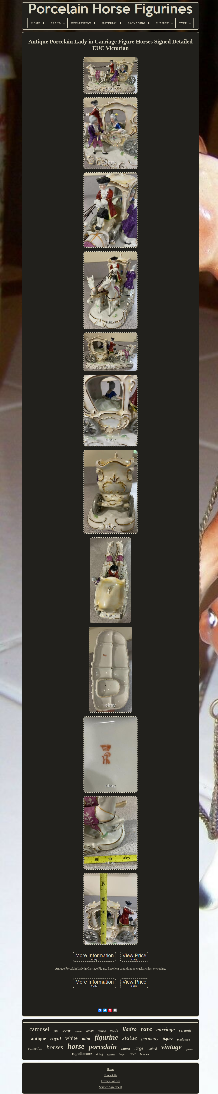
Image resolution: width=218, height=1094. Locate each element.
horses (54, 1047)
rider (133, 1054)
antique (38, 1038)
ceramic (185, 1030)
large (138, 1048)
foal (55, 1030)
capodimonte (82, 1054)
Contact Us (110, 1075)
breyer (122, 1054)
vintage (171, 1047)
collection (35, 1048)
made (114, 1030)
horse (76, 1046)
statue (129, 1037)
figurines (111, 1055)
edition (125, 1049)
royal (55, 1038)
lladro (129, 1029)
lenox (90, 1030)
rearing (102, 1030)
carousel (39, 1029)
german (189, 1049)
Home (110, 1069)
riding (99, 1054)
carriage (165, 1029)
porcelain (103, 1047)
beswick (144, 1054)
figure (168, 1039)
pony (67, 1030)
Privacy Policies (110, 1081)
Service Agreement (110, 1087)
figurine (106, 1037)
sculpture (183, 1039)
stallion (78, 1031)
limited (152, 1049)
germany (149, 1038)
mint (86, 1038)
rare (146, 1028)
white (71, 1038)
